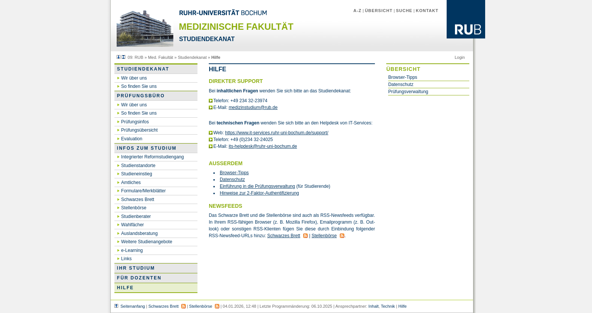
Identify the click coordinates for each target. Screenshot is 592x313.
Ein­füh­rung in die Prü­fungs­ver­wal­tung (257, 186)
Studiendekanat (192, 57)
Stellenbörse (133, 207)
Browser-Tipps (402, 77)
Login (460, 57)
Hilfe (125, 287)
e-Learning (132, 250)
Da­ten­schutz (232, 179)
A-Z (357, 10)
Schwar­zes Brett (283, 235)
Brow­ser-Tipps (234, 172)
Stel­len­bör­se (324, 235)
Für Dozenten (139, 278)
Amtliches (131, 182)
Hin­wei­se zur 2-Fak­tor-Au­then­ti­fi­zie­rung (259, 193)
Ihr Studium (136, 268)
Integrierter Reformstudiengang (152, 157)
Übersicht (378, 10)
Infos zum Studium (147, 148)
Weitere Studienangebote (146, 241)
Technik (388, 306)
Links (126, 258)
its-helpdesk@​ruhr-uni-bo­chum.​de (263, 146)
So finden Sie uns (139, 86)
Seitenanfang (132, 306)
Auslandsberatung (139, 233)
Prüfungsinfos (135, 121)
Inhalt (373, 306)
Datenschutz (400, 84)
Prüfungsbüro (141, 95)
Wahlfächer (132, 224)
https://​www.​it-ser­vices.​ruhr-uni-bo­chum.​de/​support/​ (276, 132)
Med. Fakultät (160, 57)
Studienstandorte (138, 165)
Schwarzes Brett (137, 199)
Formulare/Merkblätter (143, 190)
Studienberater (136, 216)
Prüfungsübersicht (139, 130)
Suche (404, 10)
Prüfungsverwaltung (408, 91)
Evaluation (131, 138)
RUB (138, 57)
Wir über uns (134, 78)
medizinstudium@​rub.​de (253, 107)
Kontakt (427, 10)
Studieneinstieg (136, 173)
